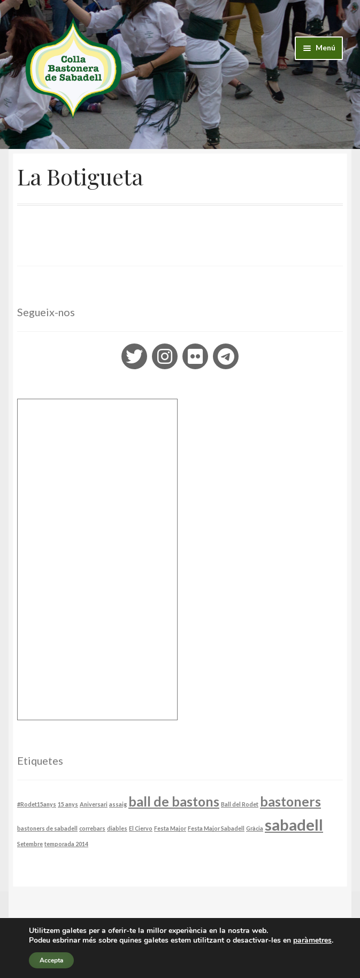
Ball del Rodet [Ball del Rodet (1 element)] (239, 804)
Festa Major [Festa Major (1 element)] (170, 828)
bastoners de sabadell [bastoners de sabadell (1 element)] (47, 828)
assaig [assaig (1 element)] (118, 804)
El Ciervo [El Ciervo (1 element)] (140, 828)
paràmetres (312, 940)
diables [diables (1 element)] (117, 828)
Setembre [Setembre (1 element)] (30, 843)
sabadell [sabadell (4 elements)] (294, 824)
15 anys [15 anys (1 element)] (68, 804)
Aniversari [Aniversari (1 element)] (94, 804)
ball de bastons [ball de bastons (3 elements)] (173, 801)
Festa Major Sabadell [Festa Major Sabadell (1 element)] (216, 828)
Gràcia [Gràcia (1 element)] (254, 828)
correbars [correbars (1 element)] (92, 828)
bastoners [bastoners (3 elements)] (290, 801)
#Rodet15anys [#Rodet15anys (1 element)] (36, 804)
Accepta (51, 960)
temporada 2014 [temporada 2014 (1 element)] (66, 843)
